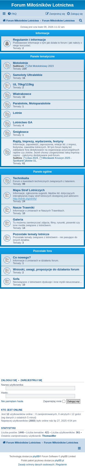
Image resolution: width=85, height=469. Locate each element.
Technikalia (21, 178)
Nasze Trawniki (23, 207)
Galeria (18, 219)
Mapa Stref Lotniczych (29, 190)
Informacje (42, 33)
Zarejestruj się (31, 380)
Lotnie (17, 113)
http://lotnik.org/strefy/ (25, 198)
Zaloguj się (9, 380)
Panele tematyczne (42, 56)
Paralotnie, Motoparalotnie (32, 103)
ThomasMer (49, 435)
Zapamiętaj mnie (54, 401)
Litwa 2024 (30, 158)
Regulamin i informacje (29, 39)
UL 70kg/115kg (23, 84)
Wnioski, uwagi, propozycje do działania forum (46, 269)
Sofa (16, 279)
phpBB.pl (59, 460)
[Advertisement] (42, 332)
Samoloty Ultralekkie (27, 75)
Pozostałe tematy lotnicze (31, 234)
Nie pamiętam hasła (12, 401)
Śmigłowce (21, 132)
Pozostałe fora (42, 251)
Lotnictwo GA (22, 122)
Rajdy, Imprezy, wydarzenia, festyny (38, 141)
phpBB (36, 456)
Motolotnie (20, 63)
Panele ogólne (42, 171)
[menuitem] (12, 13)
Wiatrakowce (22, 94)
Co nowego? (22, 257)
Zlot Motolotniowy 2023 (39, 66)
